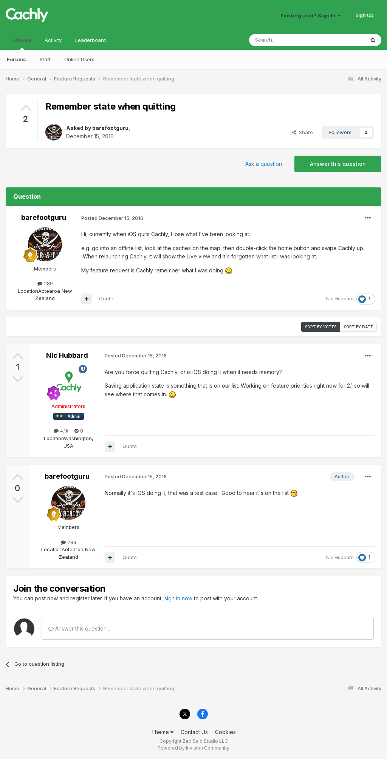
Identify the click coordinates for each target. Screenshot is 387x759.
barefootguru (110, 128)
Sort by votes (320, 327)
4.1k (61, 431)
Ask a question (263, 164)
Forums (16, 59)
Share (302, 132)
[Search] (287, 40)
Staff (45, 59)
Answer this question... (79, 628)
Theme (162, 732)
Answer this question (338, 164)
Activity (53, 40)
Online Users (79, 59)
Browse (21, 43)
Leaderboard (90, 40)
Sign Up (364, 15)
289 (45, 283)
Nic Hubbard (340, 298)
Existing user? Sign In (310, 15)
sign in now (178, 598)
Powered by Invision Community (193, 748)
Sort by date (358, 327)
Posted (112, 218)
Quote (106, 298)
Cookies (225, 732)
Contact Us (194, 732)
